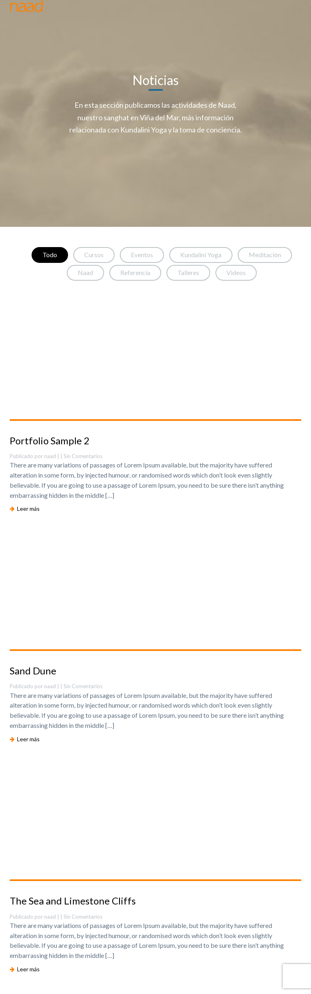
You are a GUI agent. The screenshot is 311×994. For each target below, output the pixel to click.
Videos (236, 272)
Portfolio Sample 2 (49, 440)
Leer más (25, 508)
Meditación (265, 254)
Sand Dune (33, 670)
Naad (85, 272)
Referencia (135, 272)
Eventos (142, 254)
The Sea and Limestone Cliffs (73, 901)
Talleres (188, 272)
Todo (50, 254)
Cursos (94, 254)
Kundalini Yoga (201, 254)
